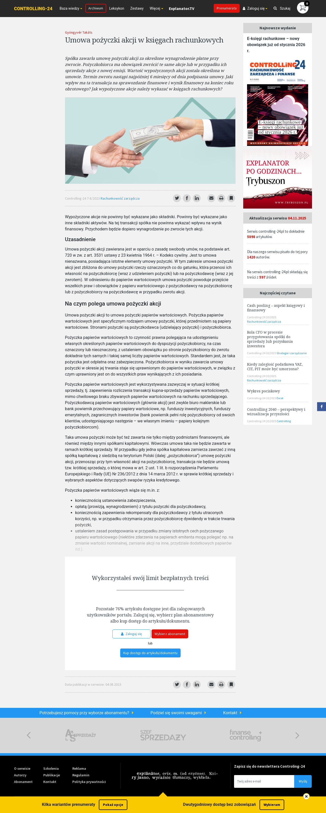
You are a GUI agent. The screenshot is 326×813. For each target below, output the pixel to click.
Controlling (284, 421)
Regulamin (80, 775)
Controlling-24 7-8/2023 (83, 198)
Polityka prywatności (89, 781)
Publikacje (51, 775)
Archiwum (95, 8)
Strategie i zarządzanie (292, 353)
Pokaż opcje (113, 804)
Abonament (23, 781)
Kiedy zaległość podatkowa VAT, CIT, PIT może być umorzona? (275, 366)
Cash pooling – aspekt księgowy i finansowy (276, 307)
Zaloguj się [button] (254, 8)
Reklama (79, 768)
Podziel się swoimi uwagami (176, 712)
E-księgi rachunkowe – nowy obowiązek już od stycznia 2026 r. (276, 44)
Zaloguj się (131, 633)
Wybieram (272, 804)
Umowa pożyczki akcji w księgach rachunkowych (144, 40)
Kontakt (230, 712)
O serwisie (22, 768)
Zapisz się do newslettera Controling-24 (269, 766)
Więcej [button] (155, 8)
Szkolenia (51, 768)
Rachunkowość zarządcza (120, 198)
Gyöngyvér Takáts (78, 32)
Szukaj (282, 8)
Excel (280, 398)
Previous (29, 735)
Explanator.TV (181, 8)
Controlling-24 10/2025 (261, 317)
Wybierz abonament (170, 633)
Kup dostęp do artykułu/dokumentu (150, 653)
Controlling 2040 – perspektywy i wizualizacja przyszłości (276, 411)
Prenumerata (227, 8)
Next (297, 735)
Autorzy (20, 775)
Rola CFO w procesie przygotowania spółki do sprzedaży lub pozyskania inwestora (270, 339)
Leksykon (116, 8)
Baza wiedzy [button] (69, 8)
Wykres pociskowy (263, 391)
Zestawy (136, 8)
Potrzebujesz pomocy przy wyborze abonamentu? (84, 712)
